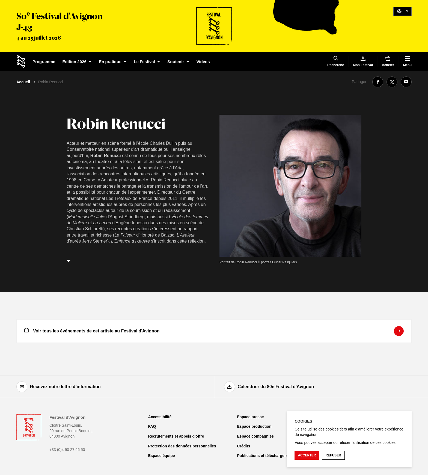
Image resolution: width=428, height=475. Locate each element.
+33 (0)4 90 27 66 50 (67, 449)
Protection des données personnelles (182, 446)
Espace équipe (161, 455)
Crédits (243, 446)
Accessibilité (160, 417)
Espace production (254, 426)
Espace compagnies (255, 436)
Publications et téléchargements (266, 455)
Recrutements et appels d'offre (176, 436)
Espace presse (250, 417)
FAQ (152, 426)
